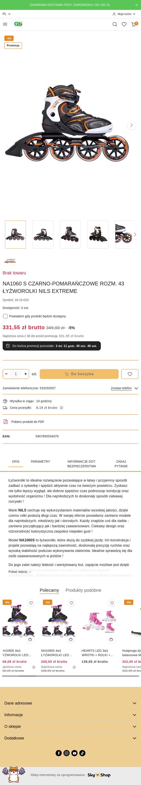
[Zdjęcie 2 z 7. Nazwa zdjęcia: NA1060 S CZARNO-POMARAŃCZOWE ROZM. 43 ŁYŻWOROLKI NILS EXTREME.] (43, 234)
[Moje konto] (124, 14)
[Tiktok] (82, 753)
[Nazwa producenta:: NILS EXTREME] (10, 261)
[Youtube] (74, 753)
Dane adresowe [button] (70, 703)
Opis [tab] (16, 461)
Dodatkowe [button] (70, 738)
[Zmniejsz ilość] (6, 374)
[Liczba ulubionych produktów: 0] (124, 24)
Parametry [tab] (40, 461)
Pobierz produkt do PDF (23, 421)
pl (7, 14)
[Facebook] (59, 753)
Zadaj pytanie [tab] (121, 464)
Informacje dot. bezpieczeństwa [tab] (81, 464)
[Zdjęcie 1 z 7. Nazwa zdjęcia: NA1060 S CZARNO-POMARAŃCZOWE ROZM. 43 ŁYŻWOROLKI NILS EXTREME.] (15, 234)
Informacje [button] (70, 715)
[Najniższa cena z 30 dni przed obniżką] (36, 667)
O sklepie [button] (70, 726)
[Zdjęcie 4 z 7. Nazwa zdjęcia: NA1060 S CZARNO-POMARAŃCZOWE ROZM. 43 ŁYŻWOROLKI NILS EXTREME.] (98, 234)
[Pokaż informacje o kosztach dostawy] (61, 407)
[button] (131, 125)
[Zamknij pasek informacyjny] (136, 5)
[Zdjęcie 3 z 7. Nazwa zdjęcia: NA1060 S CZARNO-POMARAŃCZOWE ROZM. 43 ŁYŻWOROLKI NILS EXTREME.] (70, 234)
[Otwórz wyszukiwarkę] (114, 24)
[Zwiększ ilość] (25, 374)
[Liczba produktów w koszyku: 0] (133, 24)
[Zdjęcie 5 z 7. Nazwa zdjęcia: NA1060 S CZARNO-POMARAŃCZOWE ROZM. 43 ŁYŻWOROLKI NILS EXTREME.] (125, 234)
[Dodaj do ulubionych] (129, 374)
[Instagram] (66, 753)
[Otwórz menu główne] (5, 24)
